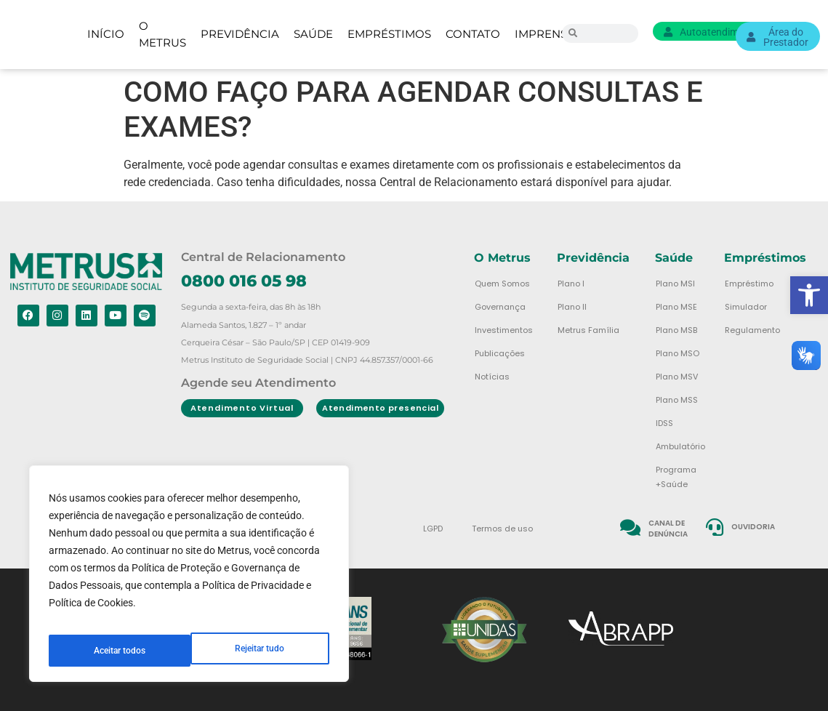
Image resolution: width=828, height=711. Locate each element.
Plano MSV (677, 376)
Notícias (492, 376)
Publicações (500, 353)
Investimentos (504, 330)
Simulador (746, 307)
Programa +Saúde (676, 477)
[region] (189, 579)
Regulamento (752, 330)
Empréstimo (749, 283)
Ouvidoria (753, 526)
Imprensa (545, 34)
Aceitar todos (261, 650)
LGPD (433, 528)
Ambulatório (680, 446)
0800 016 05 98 (244, 281)
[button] (809, 295)
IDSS (664, 423)
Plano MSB (676, 330)
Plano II (572, 307)
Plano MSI (675, 283)
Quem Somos (502, 283)
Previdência (240, 34)
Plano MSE (676, 307)
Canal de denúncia (668, 528)
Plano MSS (677, 400)
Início (105, 34)
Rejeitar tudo (117, 650)
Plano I (571, 283)
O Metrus (162, 34)
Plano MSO (677, 353)
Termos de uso (502, 528)
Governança (500, 307)
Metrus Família (588, 330)
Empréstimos (389, 34)
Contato (473, 34)
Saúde (313, 34)
